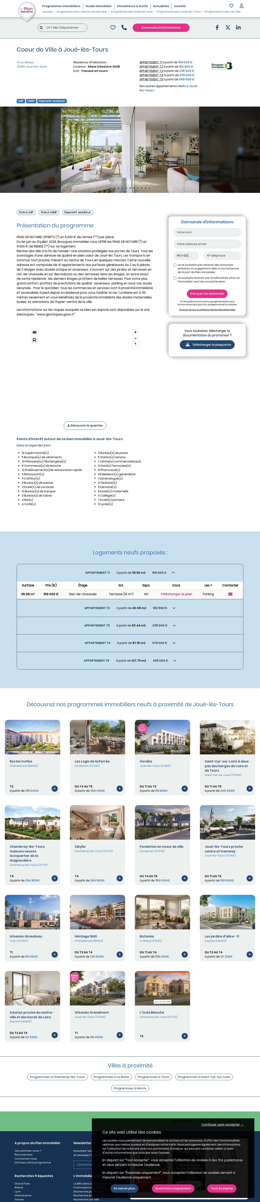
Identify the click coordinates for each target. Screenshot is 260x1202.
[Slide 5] (126, 188)
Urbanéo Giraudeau (26, 936)
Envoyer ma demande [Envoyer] (207, 294)
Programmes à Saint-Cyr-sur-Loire (204, 1077)
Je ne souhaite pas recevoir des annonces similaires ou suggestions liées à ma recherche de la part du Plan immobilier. (208, 268)
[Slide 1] (110, 188)
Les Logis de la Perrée (92, 761)
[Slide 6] (130, 188)
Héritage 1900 (86, 936)
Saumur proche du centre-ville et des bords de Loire (31, 1014)
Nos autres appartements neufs (169, 88)
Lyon (18, 1191)
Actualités (161, 6)
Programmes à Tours (153, 1077)
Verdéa (146, 761)
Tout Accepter (222, 1188)
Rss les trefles (21, 761)
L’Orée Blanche (152, 1012)
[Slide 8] (137, 188)
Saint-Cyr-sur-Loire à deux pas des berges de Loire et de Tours (227, 766)
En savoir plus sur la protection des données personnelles (207, 309)
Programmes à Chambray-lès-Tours (57, 1077)
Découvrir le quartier (85, 425)
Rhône (19, 1187)
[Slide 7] (134, 188)
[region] (84, 370)
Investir (180, 6)
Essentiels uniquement (173, 1188)
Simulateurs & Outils (132, 6)
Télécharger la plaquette (207, 344)
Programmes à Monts (130, 1088)
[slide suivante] (240, 150)
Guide (99, 6)
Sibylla (80, 847)
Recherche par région (88, 1191)
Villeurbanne (23, 1195)
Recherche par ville (86, 1199)
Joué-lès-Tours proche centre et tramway (224, 849)
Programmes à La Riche (111, 1077)
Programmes (61, 6)
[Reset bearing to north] (135, 344)
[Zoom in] (135, 332)
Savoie (19, 1199)
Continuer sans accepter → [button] (223, 1124)
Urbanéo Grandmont (92, 1012)
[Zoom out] (135, 338)
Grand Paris (22, 1184)
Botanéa (147, 936)
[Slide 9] (141, 188)
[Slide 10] (145, 188)
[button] (241, 6)
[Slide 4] (122, 188)
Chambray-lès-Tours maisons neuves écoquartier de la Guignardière (27, 854)
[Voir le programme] (54, 788)
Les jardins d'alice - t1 (222, 936)
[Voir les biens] (130, 573)
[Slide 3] (118, 188)
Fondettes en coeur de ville (161, 847)
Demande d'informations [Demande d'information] (161, 28)
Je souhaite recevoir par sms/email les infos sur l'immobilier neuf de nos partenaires (209, 279)
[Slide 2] (114, 188)
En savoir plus (124, 1188)
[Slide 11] (149, 188)
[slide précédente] (19, 150)
